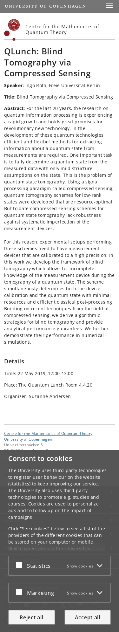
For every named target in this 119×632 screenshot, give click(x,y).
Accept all (87, 617)
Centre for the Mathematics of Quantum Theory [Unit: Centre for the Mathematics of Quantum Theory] (48, 433)
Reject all (31, 617)
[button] (109, 6)
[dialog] (59, 541)
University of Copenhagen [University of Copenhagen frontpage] (28, 439)
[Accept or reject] (20, 565)
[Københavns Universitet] (12, 30)
